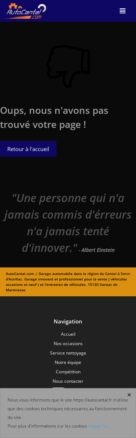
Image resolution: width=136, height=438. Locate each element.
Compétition (68, 372)
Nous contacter (68, 381)
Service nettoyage (68, 353)
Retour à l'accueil (28, 149)
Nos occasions (68, 343)
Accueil (68, 334)
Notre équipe (68, 362)
